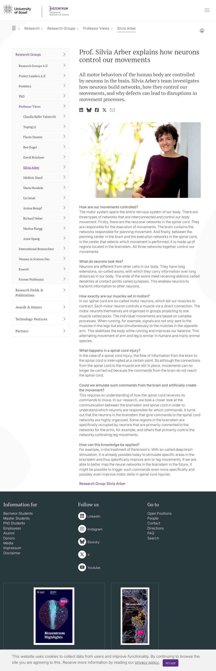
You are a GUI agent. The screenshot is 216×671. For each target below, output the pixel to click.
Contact (153, 523)
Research (32, 28)
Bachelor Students (18, 513)
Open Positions (159, 513)
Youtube (93, 568)
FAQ (150, 533)
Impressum (12, 548)
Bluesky (93, 542)
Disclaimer (12, 553)
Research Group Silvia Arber (102, 483)
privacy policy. (147, 662)
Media (8, 543)
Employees (12, 528)
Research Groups (61, 28)
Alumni (9, 533)
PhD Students (14, 523)
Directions (155, 528)
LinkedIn (93, 516)
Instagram (94, 529)
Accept (171, 663)
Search (153, 538)
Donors (9, 538)
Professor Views (96, 28)
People (152, 518)
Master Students (16, 518)
